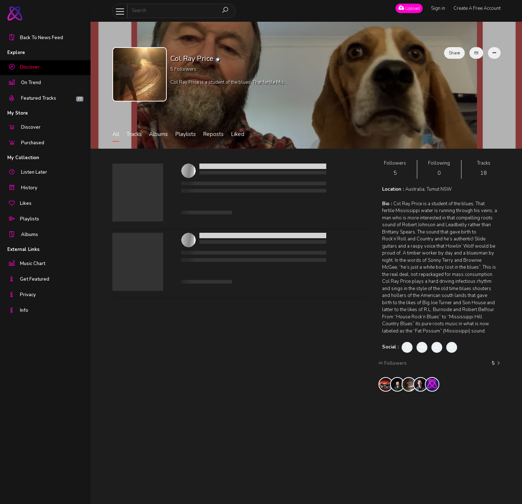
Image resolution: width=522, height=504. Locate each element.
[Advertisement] (439, 448)
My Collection (23, 157)
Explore (16, 52)
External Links (23, 249)
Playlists (185, 134)
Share (454, 53)
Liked (237, 134)
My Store (17, 113)
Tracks (134, 134)
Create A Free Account (477, 8)
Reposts (213, 134)
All (115, 134)
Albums (158, 134)
